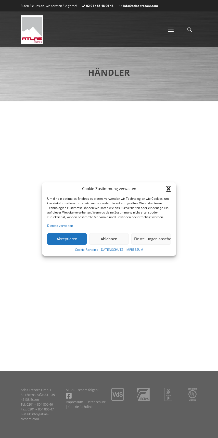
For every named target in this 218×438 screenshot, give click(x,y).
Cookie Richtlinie (80, 406)
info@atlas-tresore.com (140, 6)
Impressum (74, 401)
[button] (168, 188)
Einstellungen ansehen (152, 238)
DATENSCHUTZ (112, 249)
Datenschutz (96, 401)
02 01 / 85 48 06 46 (99, 6)
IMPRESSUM (134, 249)
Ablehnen (109, 238)
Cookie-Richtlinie (86, 249)
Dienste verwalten (60, 225)
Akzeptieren (67, 238)
